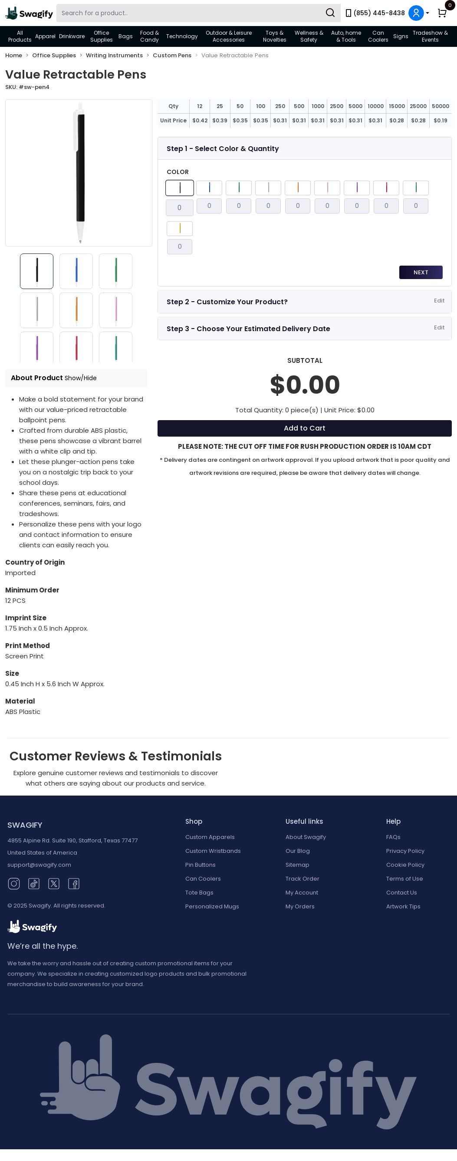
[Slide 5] (76, 310)
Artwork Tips (403, 906)
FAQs (393, 837)
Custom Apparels (210, 837)
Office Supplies (101, 36)
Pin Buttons (200, 865)
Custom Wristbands (213, 851)
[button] (418, 13)
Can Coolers (378, 36)
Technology (182, 36)
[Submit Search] (330, 13)
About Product (54, 378)
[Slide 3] (118, 271)
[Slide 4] (35, 310)
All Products (20, 36)
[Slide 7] (35, 349)
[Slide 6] (118, 310)
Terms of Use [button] (404, 879)
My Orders (300, 906)
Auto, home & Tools (346, 36)
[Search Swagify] (198, 13)
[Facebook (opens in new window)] (73, 883)
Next (421, 272)
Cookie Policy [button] (405, 865)
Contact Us (401, 892)
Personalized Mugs (212, 906)
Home (13, 55)
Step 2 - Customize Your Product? (227, 302)
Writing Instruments (114, 55)
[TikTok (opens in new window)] (33, 883)
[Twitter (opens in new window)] (53, 883)
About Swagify (306, 837)
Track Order (302, 879)
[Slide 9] (118, 349)
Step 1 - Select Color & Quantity (223, 149)
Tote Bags (199, 892)
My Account (302, 892)
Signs (400, 36)
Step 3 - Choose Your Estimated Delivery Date (248, 329)
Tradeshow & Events (430, 36)
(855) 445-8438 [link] (374, 13)
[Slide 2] (76, 271)
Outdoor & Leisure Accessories (229, 36)
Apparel (45, 36)
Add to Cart (304, 428)
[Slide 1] (35, 271)
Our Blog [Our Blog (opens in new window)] (298, 851)
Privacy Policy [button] (405, 851)
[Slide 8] (76, 349)
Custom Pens (172, 55)
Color (178, 172)
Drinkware (72, 36)
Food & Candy (149, 36)
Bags (125, 36)
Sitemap (297, 865)
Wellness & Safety (309, 36)
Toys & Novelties (274, 36)
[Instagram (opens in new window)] (13, 883)
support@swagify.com (39, 865)
